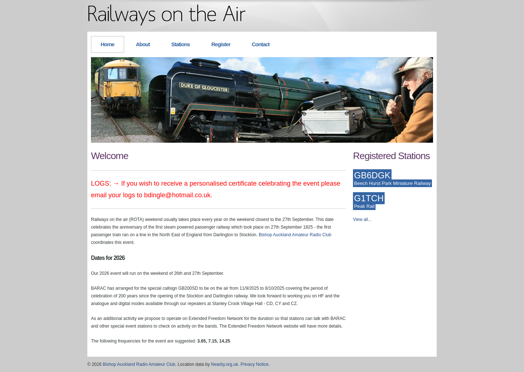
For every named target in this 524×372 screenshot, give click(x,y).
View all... (362, 219)
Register (220, 44)
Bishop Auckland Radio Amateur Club (139, 364)
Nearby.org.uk (224, 364)
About (143, 44)
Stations (180, 44)
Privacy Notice (255, 364)
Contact (261, 44)
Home (108, 44)
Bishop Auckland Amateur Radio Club (295, 234)
